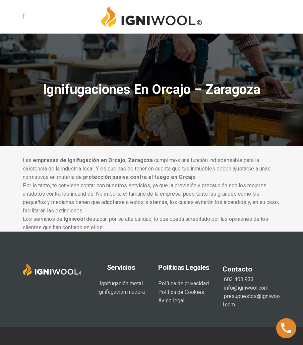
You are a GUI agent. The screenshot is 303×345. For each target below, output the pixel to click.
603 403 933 (238, 279)
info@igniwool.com (245, 288)
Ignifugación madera (121, 292)
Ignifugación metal (121, 283)
